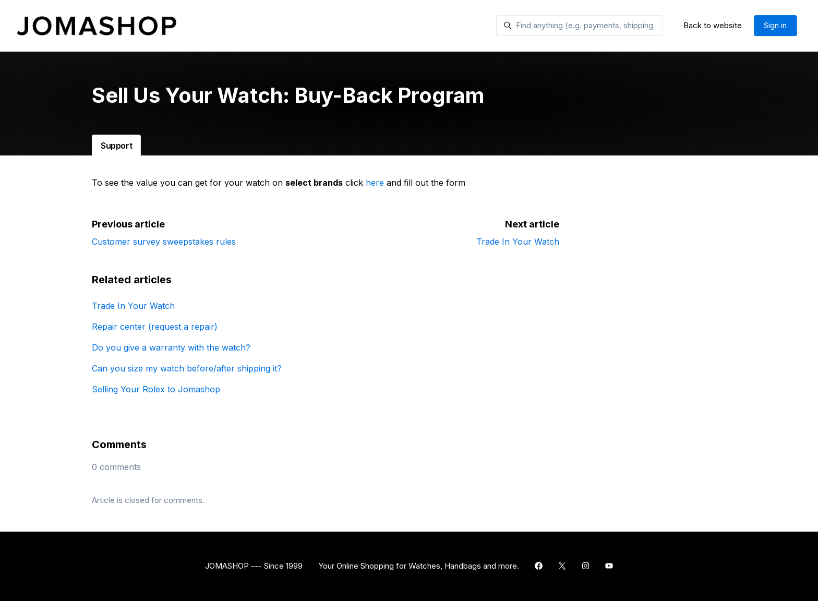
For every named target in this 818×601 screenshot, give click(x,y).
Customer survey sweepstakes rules (164, 241)
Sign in (775, 25)
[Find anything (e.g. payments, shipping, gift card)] (579, 25)
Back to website (712, 25)
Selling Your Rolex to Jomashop (156, 389)
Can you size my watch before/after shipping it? (187, 368)
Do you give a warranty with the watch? (171, 347)
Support (116, 145)
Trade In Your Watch (517, 241)
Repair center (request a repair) (155, 326)
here (375, 182)
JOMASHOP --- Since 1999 (254, 566)
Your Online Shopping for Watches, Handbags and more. (418, 566)
